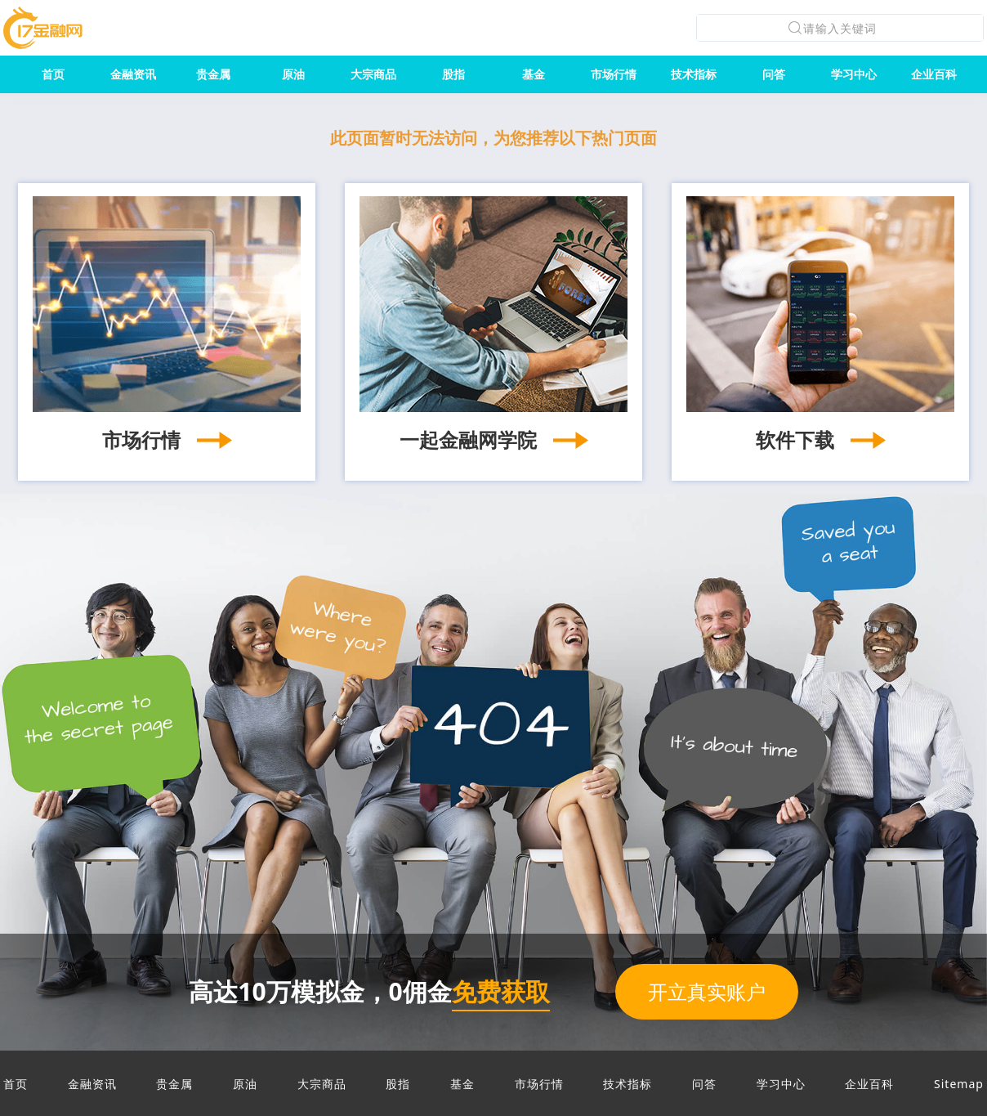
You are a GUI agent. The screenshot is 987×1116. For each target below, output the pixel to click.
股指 (453, 74)
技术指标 (694, 74)
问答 (773, 74)
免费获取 (501, 991)
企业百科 (934, 74)
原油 (293, 74)
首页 (53, 74)
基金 (533, 74)
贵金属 (213, 74)
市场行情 (613, 74)
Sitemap (959, 1083)
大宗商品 (373, 74)
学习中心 (854, 74)
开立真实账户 (707, 991)
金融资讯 (133, 74)
